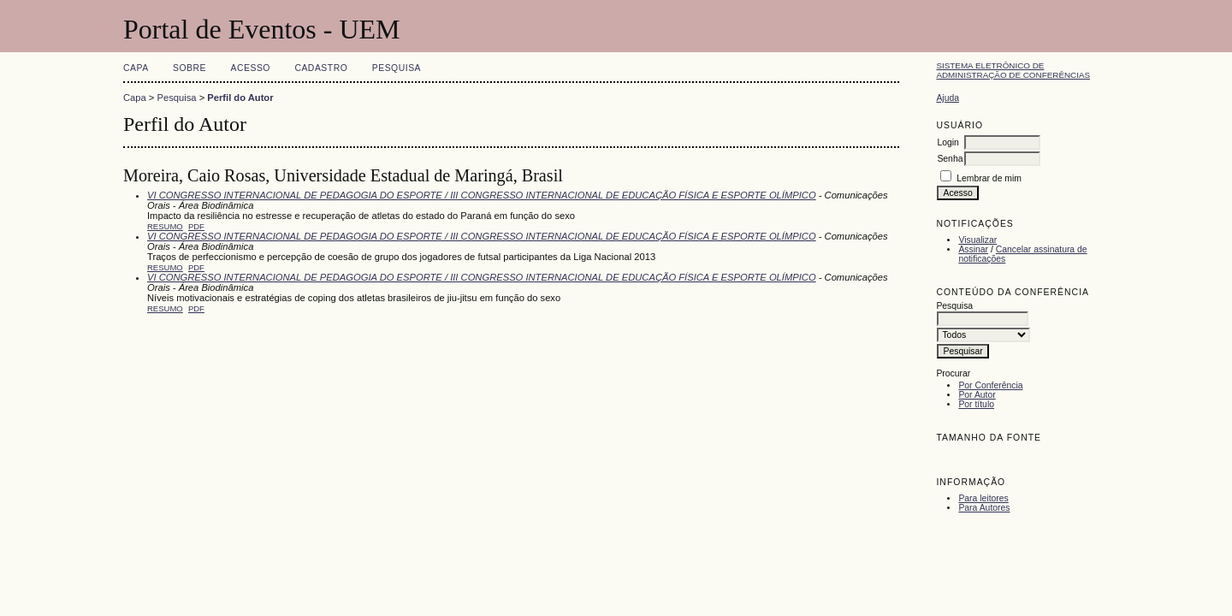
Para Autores (984, 507)
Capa (136, 68)
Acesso (250, 68)
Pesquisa (396, 68)
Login (947, 142)
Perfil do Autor (240, 97)
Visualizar (977, 240)
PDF (196, 226)
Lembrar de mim (989, 178)
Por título (976, 404)
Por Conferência (990, 385)
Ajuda (947, 98)
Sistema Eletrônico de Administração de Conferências (1013, 70)
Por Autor (976, 395)
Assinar (973, 249)
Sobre (189, 68)
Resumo (165, 226)
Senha (949, 158)
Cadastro (320, 68)
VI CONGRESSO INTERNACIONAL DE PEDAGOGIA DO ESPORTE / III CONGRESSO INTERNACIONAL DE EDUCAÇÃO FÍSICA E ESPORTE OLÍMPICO (481, 195)
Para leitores (983, 498)
